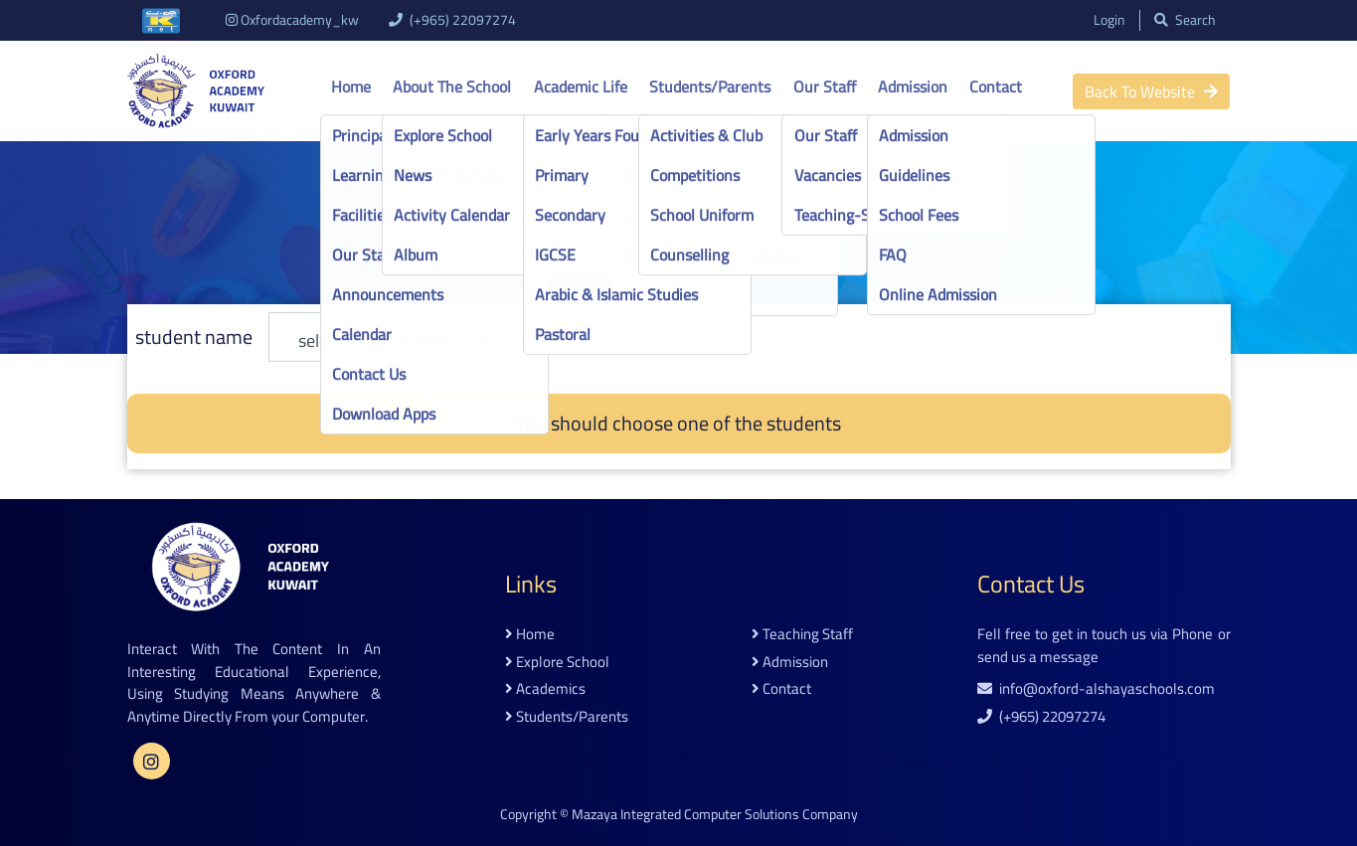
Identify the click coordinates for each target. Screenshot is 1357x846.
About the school (452, 86)
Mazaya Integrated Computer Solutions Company (715, 814)
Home (351, 86)
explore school (557, 662)
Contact (995, 86)
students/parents (566, 717)
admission (790, 662)
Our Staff (824, 86)
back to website (1151, 91)
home (530, 634)
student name (194, 337)
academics (545, 689)
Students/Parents (709, 86)
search (1185, 20)
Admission (912, 86)
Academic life (580, 86)
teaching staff (802, 634)
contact (781, 689)
